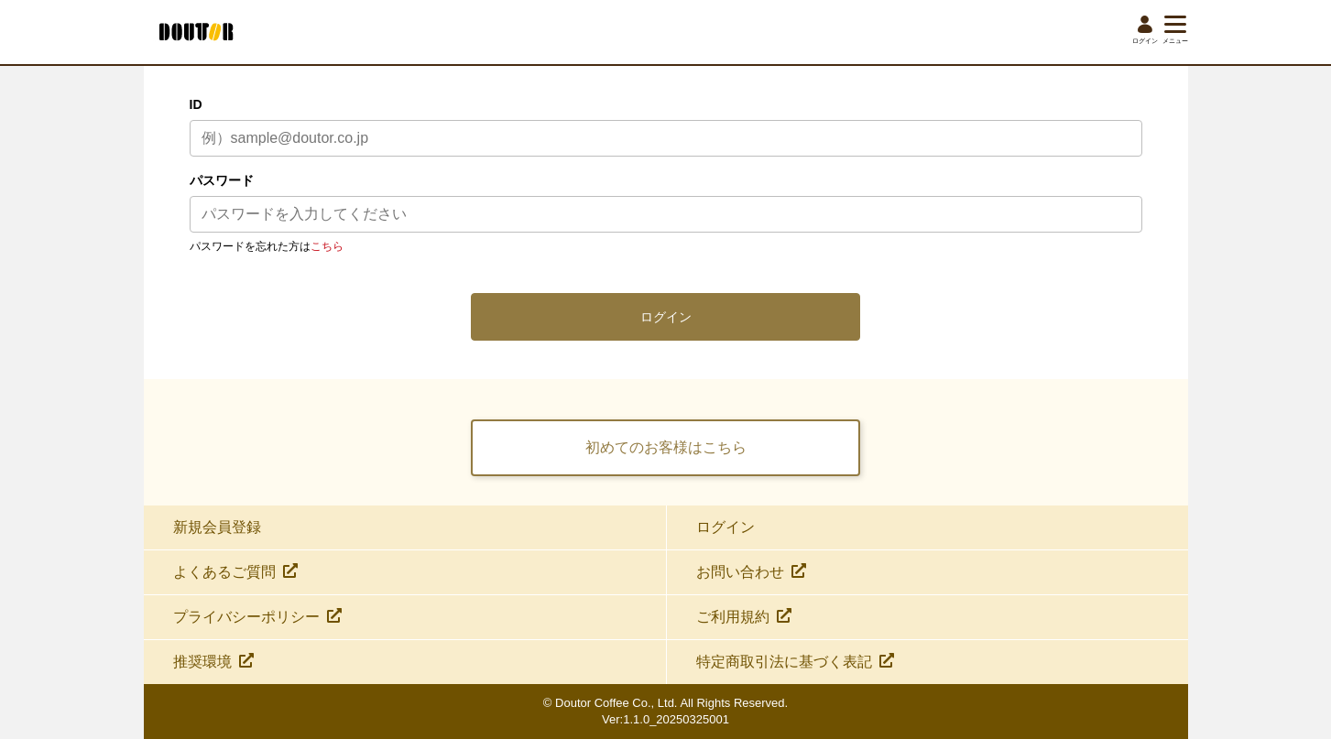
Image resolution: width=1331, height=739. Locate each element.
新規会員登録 (217, 527)
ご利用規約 (743, 616)
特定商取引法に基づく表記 (795, 661)
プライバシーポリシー (257, 616)
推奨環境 (213, 661)
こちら (327, 246)
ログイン (666, 316)
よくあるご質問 (235, 571)
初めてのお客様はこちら (666, 447)
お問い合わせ (751, 571)
